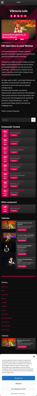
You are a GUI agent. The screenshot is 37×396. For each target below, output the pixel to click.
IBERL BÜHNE (15, 156)
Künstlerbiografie (6, 318)
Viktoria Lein (19, 11)
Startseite (4, 287)
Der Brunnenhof (15, 173)
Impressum (22, 393)
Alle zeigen (22, 230)
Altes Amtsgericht (16, 165)
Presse (3, 310)
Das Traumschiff (15, 131)
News (3, 290)
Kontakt (4, 302)
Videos (3, 298)
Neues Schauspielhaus (17, 190)
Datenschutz (14, 393)
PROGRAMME (6, 326)
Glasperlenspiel (15, 139)
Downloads (4, 314)
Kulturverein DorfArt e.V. (18, 148)
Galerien (4, 306)
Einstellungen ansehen (18, 389)
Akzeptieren (18, 378)
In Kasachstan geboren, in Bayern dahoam (14, 35)
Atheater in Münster (17, 182)
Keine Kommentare (18, 42)
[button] (34, 356)
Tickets (14, 135)
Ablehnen (18, 383)
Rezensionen (5, 322)
